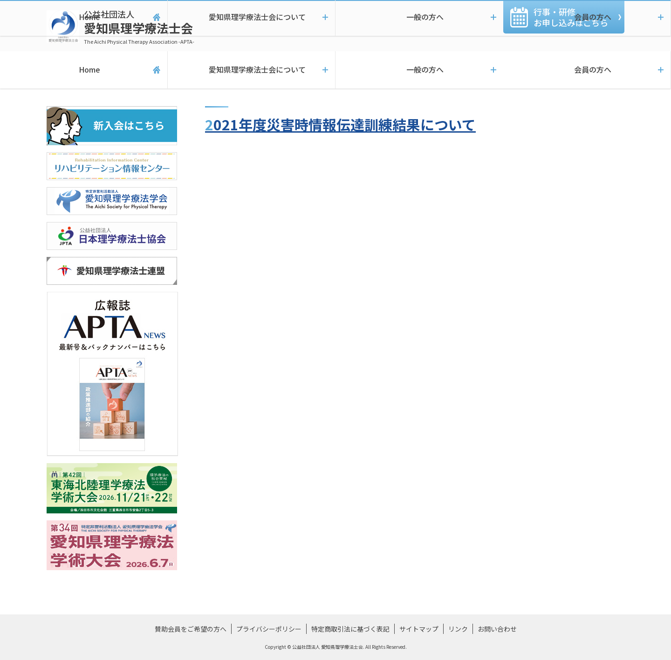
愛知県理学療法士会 (139, 26)
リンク (458, 628)
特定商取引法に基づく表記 (350, 628)
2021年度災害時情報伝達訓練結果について (340, 124)
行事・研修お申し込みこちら (571, 17)
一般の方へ (419, 70)
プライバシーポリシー (268, 628)
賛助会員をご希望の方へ (190, 628)
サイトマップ (418, 628)
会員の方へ (587, 70)
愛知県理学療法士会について (251, 70)
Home (83, 70)
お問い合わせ (497, 628)
